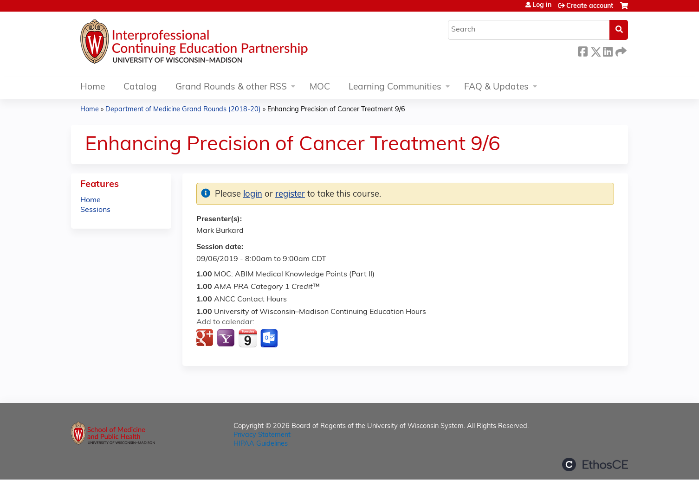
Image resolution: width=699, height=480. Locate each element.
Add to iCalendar (247, 338)
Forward (620, 50)
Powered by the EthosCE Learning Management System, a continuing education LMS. (595, 464)
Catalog (140, 87)
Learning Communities (395, 87)
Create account (589, 6)
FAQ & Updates (496, 87)
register (290, 194)
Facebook (582, 50)
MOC (320, 87)
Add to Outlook (269, 338)
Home (92, 87)
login (252, 194)
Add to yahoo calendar (226, 338)
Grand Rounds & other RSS (231, 87)
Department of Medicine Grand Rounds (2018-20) (183, 109)
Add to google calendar (205, 338)
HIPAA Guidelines (260, 444)
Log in (541, 5)
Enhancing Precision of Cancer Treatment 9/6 (336, 109)
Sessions (95, 210)
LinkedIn (607, 50)
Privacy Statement (262, 435)
